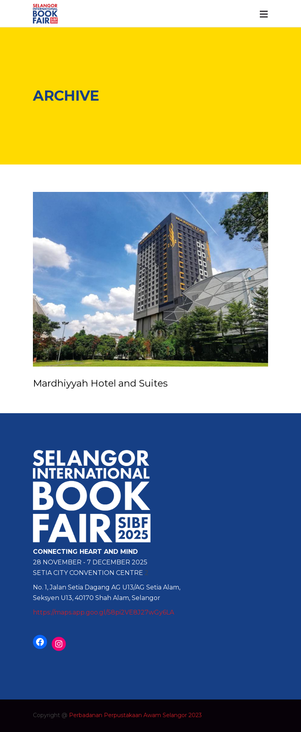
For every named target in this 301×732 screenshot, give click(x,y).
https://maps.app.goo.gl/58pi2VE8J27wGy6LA (103, 612)
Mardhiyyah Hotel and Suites (100, 383)
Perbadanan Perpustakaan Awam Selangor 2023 (135, 715)
